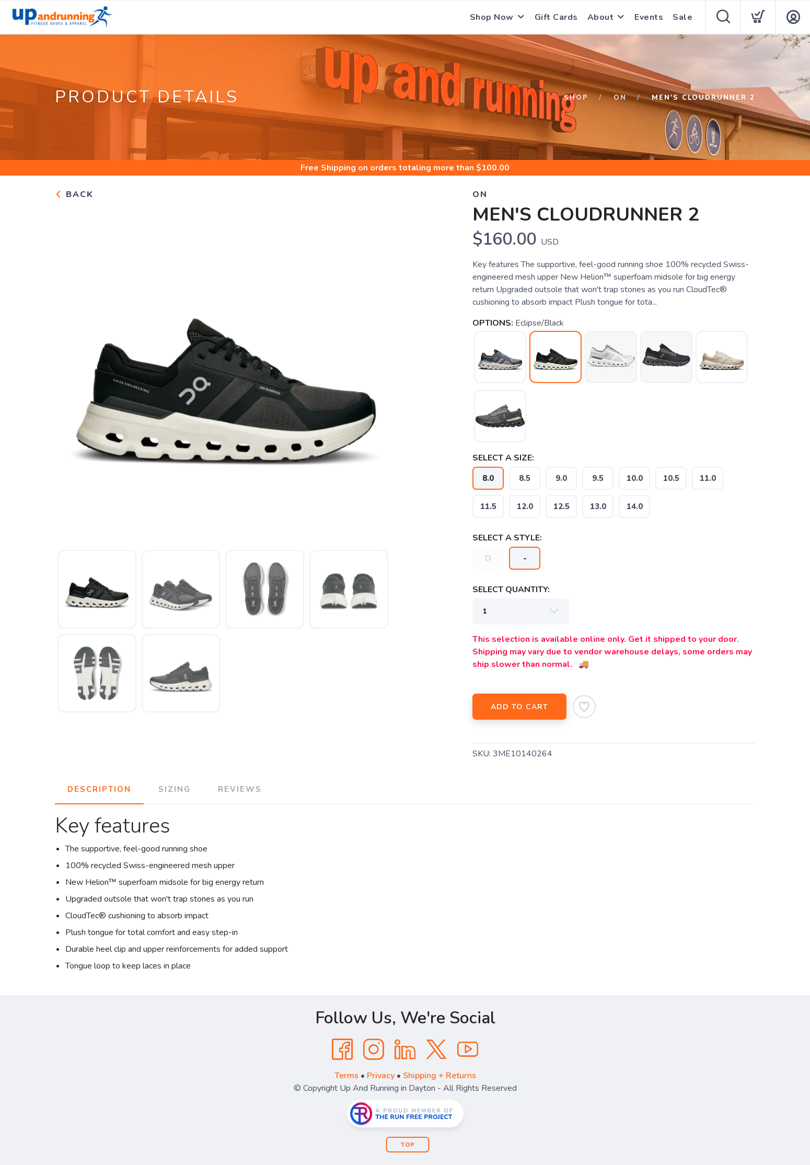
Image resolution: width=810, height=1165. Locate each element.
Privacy (381, 1075)
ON (620, 97)
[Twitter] (436, 1049)
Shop (576, 97)
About (600, 17)
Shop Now (492, 17)
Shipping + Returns (439, 1075)
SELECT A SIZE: (503, 458)
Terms (346, 1075)
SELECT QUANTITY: (511, 589)
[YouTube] (467, 1049)
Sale (682, 17)
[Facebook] (342, 1049)
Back (74, 194)
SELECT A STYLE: (507, 538)
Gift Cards (556, 17)
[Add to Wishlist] (584, 706)
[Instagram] (373, 1049)
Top (408, 1145)
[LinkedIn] (405, 1049)
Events (648, 17)
